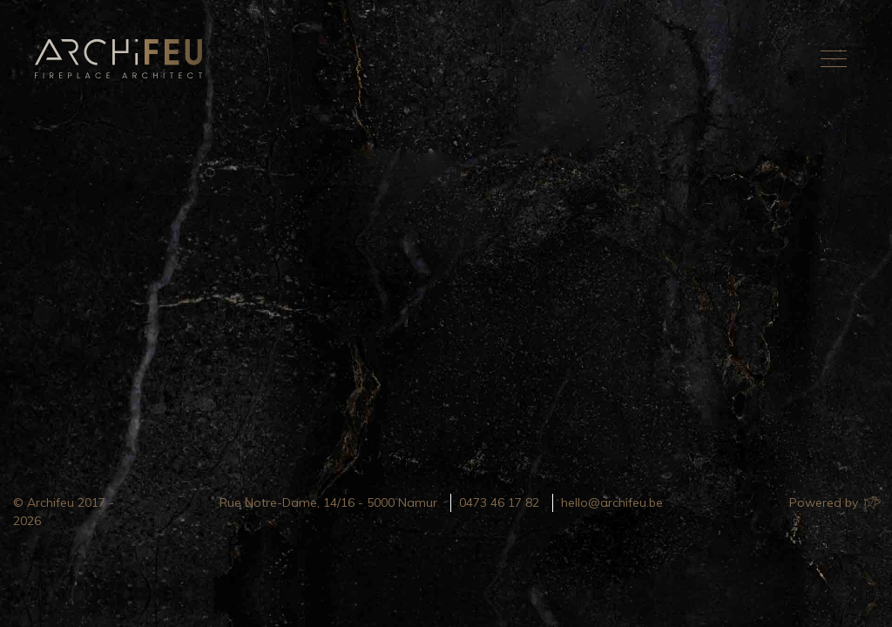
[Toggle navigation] (833, 58)
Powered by (834, 502)
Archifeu (122, 58)
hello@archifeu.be (612, 502)
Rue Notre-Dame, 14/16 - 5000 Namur (328, 502)
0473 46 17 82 (499, 502)
